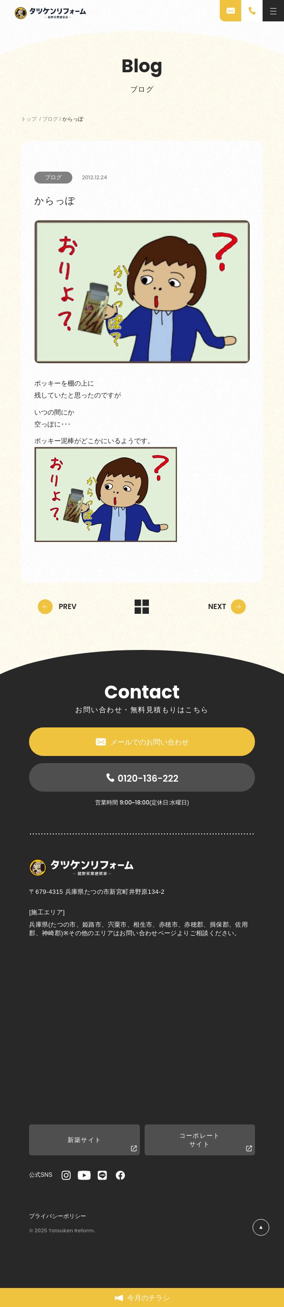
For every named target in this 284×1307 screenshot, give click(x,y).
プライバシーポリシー (57, 1216)
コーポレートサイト (215, 1142)
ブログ (53, 177)
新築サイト (102, 1144)
